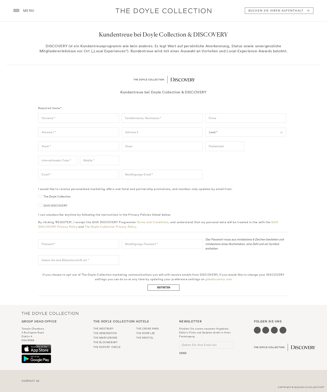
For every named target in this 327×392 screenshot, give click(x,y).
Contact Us (31, 381)
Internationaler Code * (56, 160)
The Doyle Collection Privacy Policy (110, 227)
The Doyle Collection (57, 196)
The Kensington (105, 333)
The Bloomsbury (105, 342)
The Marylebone (105, 338)
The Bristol (145, 338)
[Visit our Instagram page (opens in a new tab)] (274, 330)
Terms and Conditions (152, 222)
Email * (46, 174)
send (183, 353)
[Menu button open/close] (16, 10)
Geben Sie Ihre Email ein (198, 345)
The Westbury (103, 328)
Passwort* (48, 244)
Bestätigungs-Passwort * (141, 244)
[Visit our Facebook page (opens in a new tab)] (257, 330)
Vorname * (48, 118)
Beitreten (163, 287)
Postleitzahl (216, 146)
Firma (212, 118)
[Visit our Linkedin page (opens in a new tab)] (283, 330)
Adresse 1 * (49, 132)
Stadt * (46, 146)
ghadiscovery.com (218, 279)
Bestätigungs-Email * (139, 174)
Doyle (163, 10)
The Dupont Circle (107, 347)
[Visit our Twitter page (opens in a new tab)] (265, 330)
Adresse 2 (131, 132)
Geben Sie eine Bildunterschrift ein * (65, 260)
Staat (128, 146)
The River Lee (145, 333)
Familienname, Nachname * (143, 118)
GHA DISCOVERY (55, 205)
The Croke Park (147, 328)
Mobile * (88, 160)
